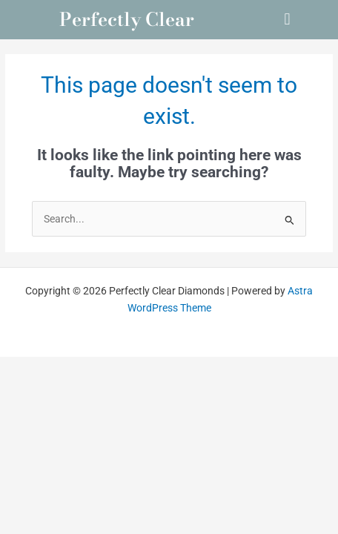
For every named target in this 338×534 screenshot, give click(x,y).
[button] (287, 19)
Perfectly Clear (126, 19)
